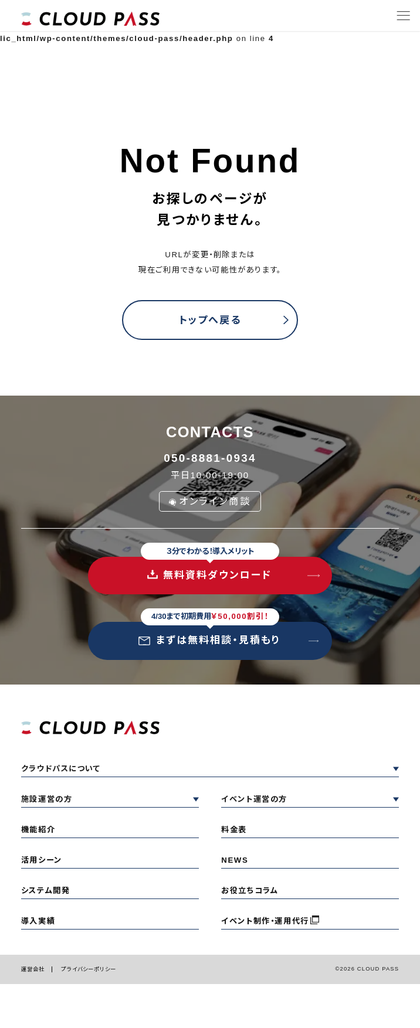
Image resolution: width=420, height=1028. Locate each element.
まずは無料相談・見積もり (209, 634)
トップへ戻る (210, 320)
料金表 (234, 829)
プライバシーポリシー (88, 969)
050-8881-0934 (210, 458)
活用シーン (41, 860)
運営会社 (33, 969)
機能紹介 (38, 829)
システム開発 (45, 890)
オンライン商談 (210, 501)
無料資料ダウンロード (210, 569)
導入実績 (38, 921)
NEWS (234, 860)
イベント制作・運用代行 (265, 921)
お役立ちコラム (249, 890)
